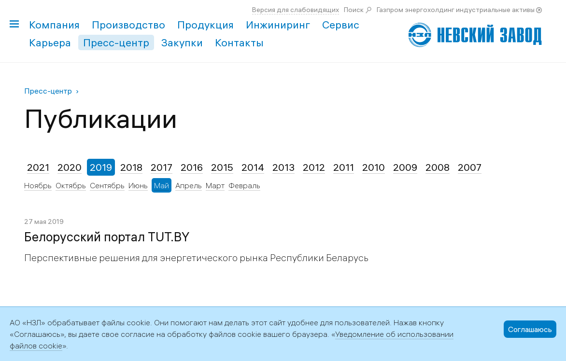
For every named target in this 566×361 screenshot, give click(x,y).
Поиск (354, 9)
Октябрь (71, 185)
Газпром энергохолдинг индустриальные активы (456, 9)
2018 (131, 167)
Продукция (205, 24)
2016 (192, 167)
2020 (69, 167)
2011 (343, 167)
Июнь (138, 185)
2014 (252, 167)
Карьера (50, 42)
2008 (437, 167)
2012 (314, 167)
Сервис (340, 24)
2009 (405, 167)
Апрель (188, 185)
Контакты (239, 42)
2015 (222, 167)
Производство (128, 24)
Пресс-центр (116, 42)
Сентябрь (107, 185)
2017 (161, 167)
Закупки (182, 42)
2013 (283, 167)
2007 (469, 167)
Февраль (244, 185)
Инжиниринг (278, 24)
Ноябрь (38, 185)
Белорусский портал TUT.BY (106, 237)
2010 (373, 167)
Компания (54, 24)
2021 (38, 167)
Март (215, 185)
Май (161, 185)
